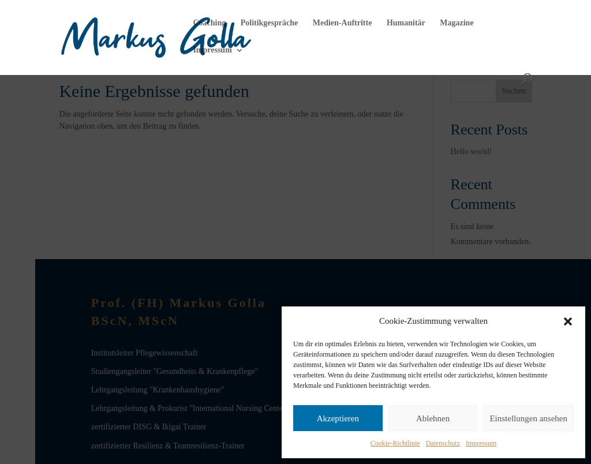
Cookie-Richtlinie (395, 443)
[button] (568, 321)
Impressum (481, 443)
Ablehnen (433, 418)
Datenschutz (443, 443)
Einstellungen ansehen (528, 418)
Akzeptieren (338, 418)
